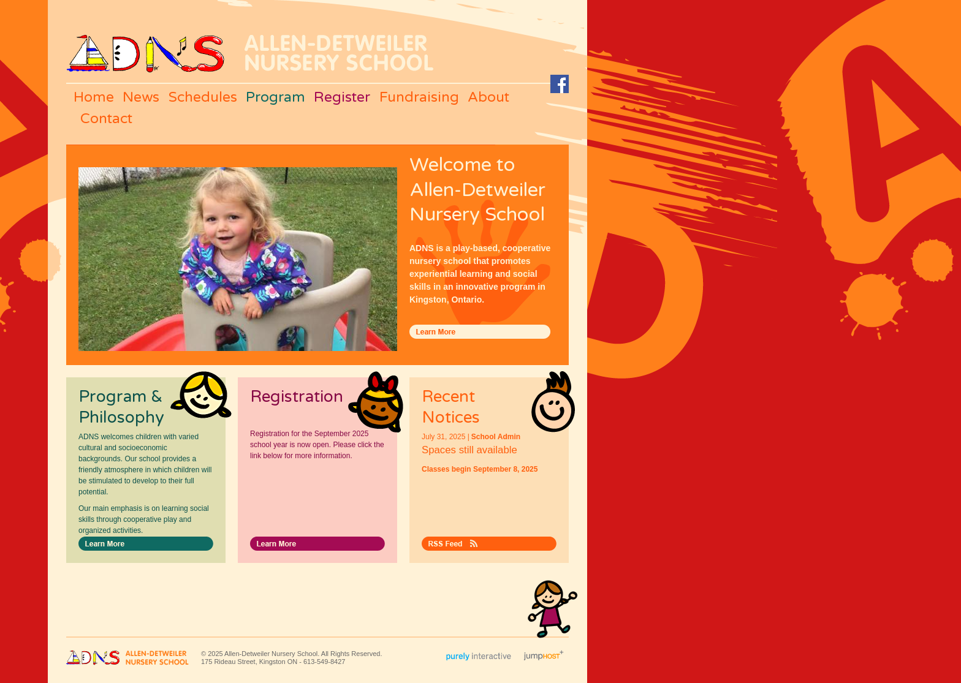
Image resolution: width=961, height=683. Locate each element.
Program (275, 97)
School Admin (495, 436)
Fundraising (419, 97)
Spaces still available (469, 450)
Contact (106, 118)
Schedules (203, 97)
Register (342, 97)
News (141, 97)
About (488, 97)
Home (94, 97)
